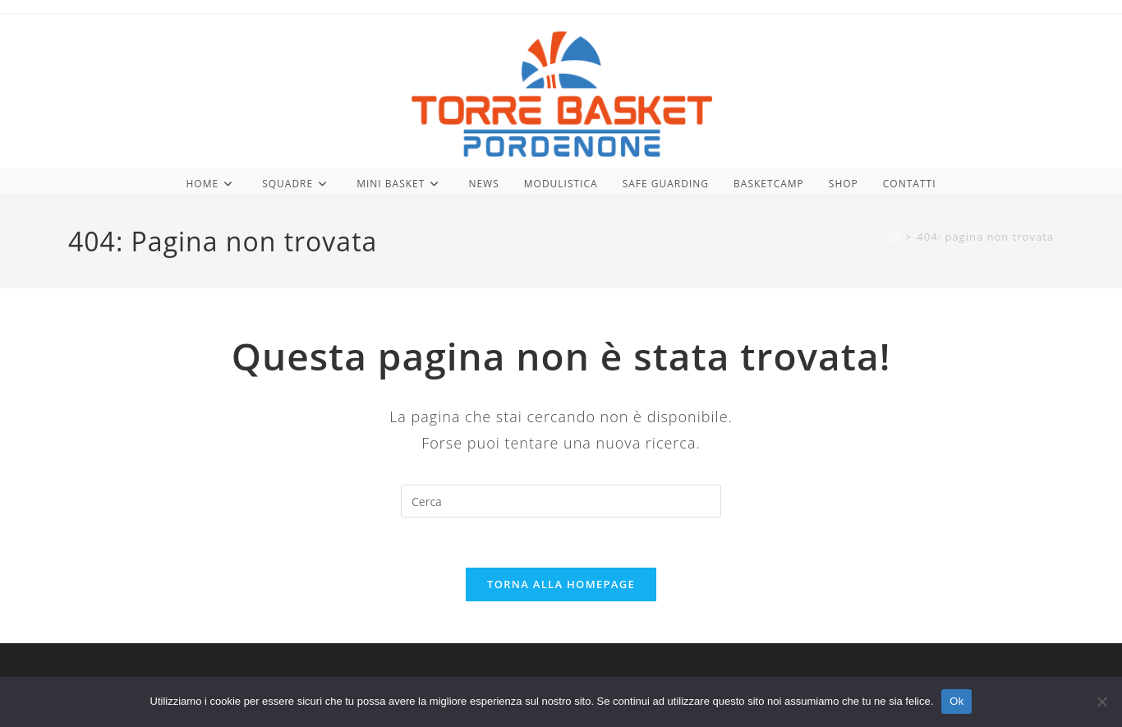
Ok (956, 701)
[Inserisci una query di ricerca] (561, 501)
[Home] (894, 236)
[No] (1101, 701)
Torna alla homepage (561, 584)
